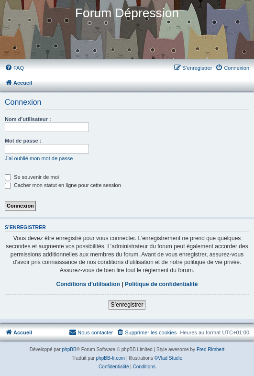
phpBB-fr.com (110, 358)
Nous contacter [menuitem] (91, 332)
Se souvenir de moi (32, 177)
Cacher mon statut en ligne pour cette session (63, 185)
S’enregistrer (126, 304)
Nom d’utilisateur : (28, 119)
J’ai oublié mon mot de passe (39, 158)
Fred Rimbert (210, 349)
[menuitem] (14, 68)
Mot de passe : (23, 141)
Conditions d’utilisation (88, 284)
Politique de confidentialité (161, 284)
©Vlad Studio (169, 358)
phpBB (69, 349)
